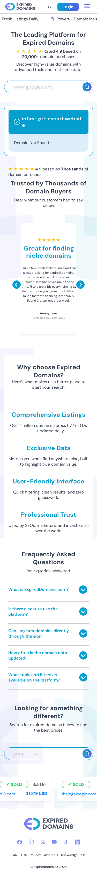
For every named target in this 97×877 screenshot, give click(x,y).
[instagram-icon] (31, 842)
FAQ (14, 855)
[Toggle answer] (83, 589)
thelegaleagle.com (79, 794)
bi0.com (8, 794)
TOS (24, 855)
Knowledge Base (73, 855)
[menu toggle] (87, 7)
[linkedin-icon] (77, 842)
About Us (51, 855)
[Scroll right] (80, 284)
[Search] (87, 86)
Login (68, 7)
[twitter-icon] (42, 842)
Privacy (35, 855)
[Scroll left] (16, 284)
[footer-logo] (48, 824)
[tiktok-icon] (65, 842)
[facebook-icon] (19, 842)
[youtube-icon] (54, 842)
